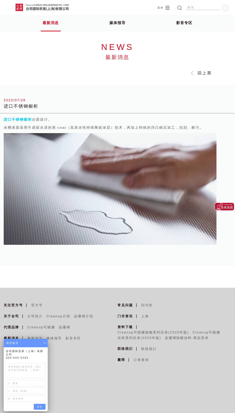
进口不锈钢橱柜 (18, 120)
